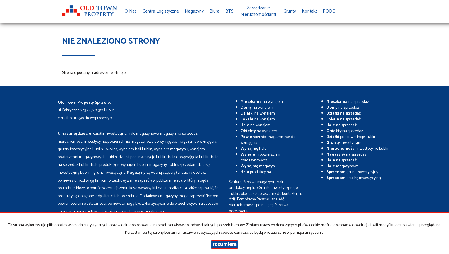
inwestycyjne (344, 142)
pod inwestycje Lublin (351, 137)
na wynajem (262, 101)
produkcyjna (256, 172)
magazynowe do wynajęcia (268, 140)
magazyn (258, 166)
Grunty (289, 11)
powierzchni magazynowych (260, 157)
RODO (329, 11)
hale (253, 148)
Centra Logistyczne (161, 11)
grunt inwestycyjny (352, 172)
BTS (229, 11)
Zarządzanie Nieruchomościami (258, 11)
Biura (215, 11)
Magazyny (194, 11)
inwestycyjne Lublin (358, 148)
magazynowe (342, 166)
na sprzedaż (347, 101)
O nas (130, 11)
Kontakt (309, 11)
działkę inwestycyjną (353, 178)
